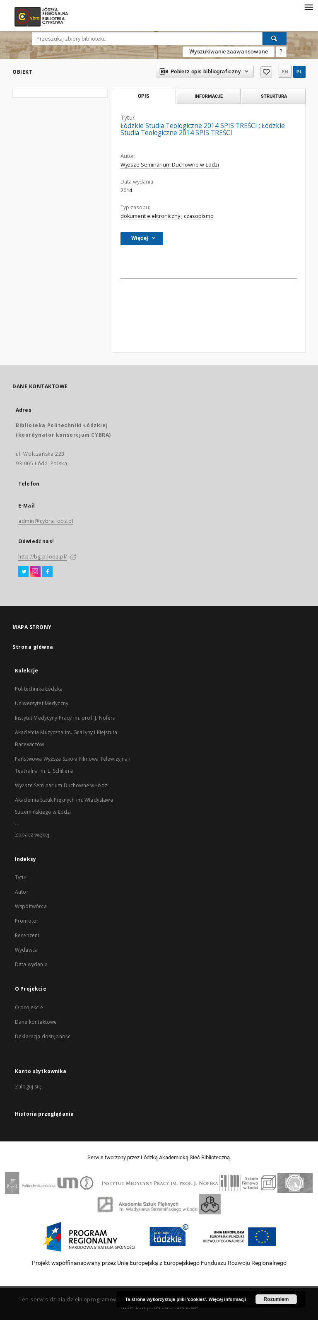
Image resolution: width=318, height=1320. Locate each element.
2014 (126, 190)
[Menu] (308, 6)
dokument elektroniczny (150, 216)
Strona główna (32, 646)
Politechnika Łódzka (39, 688)
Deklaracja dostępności (43, 1036)
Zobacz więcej (32, 834)
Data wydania (31, 964)
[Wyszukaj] (275, 38)
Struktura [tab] (274, 96)
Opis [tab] (143, 96)
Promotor (27, 920)
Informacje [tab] (209, 96)
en (285, 72)
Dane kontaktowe (36, 1021)
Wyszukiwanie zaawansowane (228, 51)
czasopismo (199, 216)
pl (299, 72)
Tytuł (20, 877)
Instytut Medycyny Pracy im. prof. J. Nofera (65, 717)
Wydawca (26, 949)
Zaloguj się (28, 1086)
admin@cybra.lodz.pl (45, 521)
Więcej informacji (227, 1299)
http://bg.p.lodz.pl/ (42, 556)
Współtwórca (31, 906)
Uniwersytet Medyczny (41, 703)
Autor (22, 891)
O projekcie (29, 1007)
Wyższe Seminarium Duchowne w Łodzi (169, 164)
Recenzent (27, 935)
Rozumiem (276, 1299)
